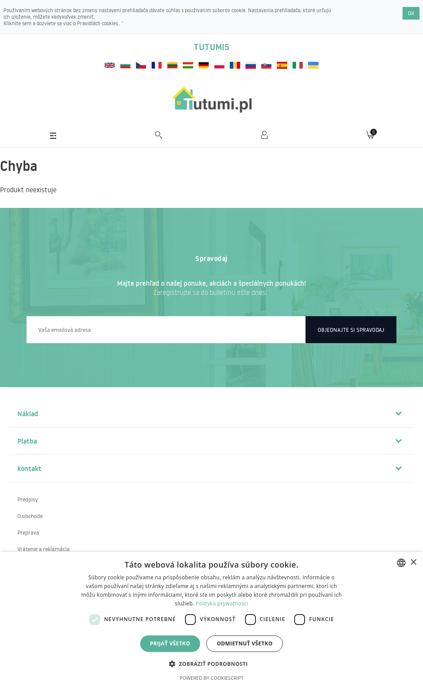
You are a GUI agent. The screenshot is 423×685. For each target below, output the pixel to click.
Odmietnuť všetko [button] (244, 643)
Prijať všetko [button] (170, 643)
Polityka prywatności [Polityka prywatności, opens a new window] (222, 603)
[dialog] (211, 618)
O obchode (30, 515)
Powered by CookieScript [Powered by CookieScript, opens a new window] (212, 678)
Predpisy (27, 499)
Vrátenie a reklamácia (43, 548)
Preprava (28, 532)
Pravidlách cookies (98, 23)
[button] (211, 663)
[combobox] (401, 562)
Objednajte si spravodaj (351, 329)
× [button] (413, 562)
